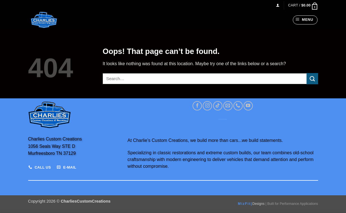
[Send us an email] (228, 105)
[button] (278, 5)
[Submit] (312, 78)
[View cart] (303, 5)
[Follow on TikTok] (217, 105)
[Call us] (238, 105)
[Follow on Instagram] (207, 105)
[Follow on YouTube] (248, 105)
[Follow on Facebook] (197, 105)
